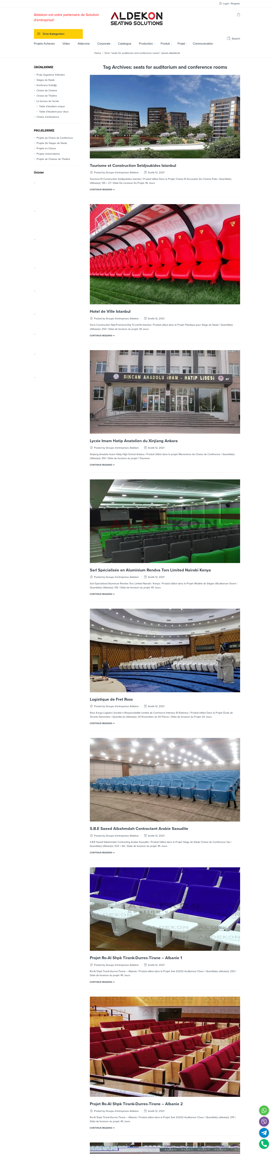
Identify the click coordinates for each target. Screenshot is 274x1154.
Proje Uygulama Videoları (51, 74)
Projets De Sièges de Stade (52, 143)
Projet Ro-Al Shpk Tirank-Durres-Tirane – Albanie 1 (136, 957)
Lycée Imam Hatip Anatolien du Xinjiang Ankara (134, 440)
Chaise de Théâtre (47, 95)
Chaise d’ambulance (48, 116)
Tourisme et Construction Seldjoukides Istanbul (133, 165)
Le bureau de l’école (48, 101)
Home (97, 53)
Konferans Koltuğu (47, 85)
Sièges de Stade (46, 80)
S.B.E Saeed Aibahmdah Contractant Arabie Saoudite (139, 828)
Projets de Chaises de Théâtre (53, 159)
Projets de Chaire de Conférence (55, 137)
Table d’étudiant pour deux (53, 111)
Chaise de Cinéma (47, 90)
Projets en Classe (46, 148)
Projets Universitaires (48, 153)
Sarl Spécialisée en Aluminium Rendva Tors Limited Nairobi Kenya (150, 570)
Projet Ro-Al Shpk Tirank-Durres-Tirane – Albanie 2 (136, 1104)
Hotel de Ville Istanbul (110, 311)
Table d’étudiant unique (52, 106)
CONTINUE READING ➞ (102, 189)
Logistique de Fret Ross (111, 699)
